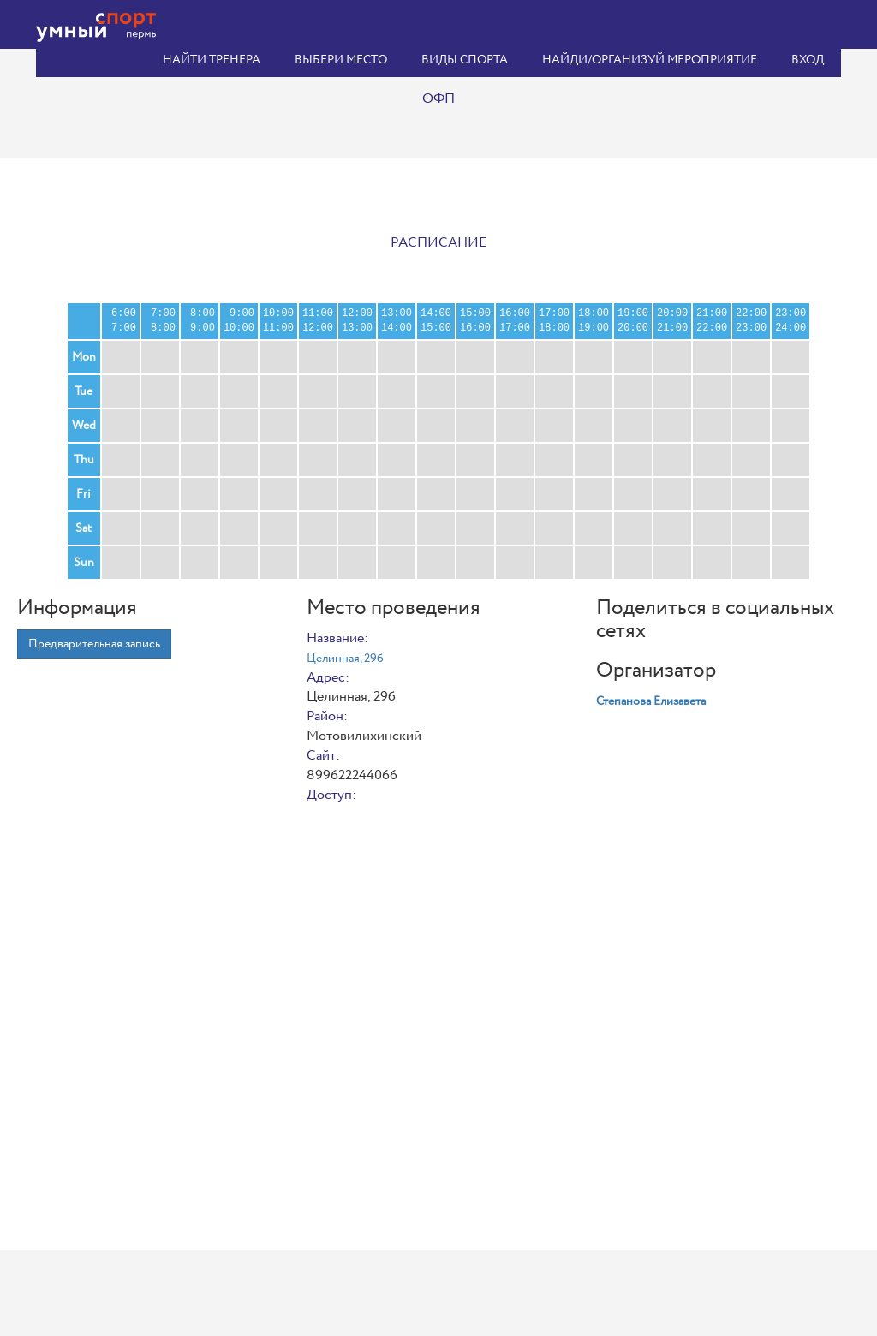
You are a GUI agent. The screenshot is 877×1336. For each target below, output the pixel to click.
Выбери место (341, 60)
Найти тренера (211, 60)
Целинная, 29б (345, 658)
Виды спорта (464, 60)
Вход (807, 60)
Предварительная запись (94, 644)
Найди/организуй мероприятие (649, 60)
